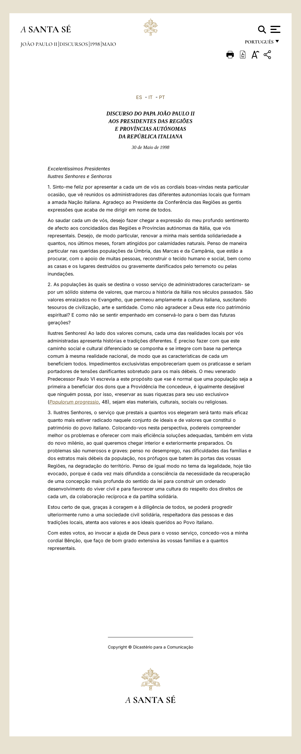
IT (150, 97)
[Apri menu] (274, 29)
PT (162, 97)
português (259, 43)
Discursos (74, 44)
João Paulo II (39, 44)
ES (139, 97)
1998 (95, 44)
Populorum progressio (74, 402)
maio (109, 44)
